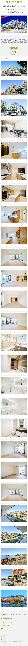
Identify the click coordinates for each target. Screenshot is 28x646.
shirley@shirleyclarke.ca (9, 6)
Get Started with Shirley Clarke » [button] (6, 618)
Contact (23, 5)
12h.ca (5, 643)
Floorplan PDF (14, 53)
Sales (13, 5)
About (4, 5)
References (17, 5)
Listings (8, 5)
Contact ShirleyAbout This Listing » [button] (14, 48)
